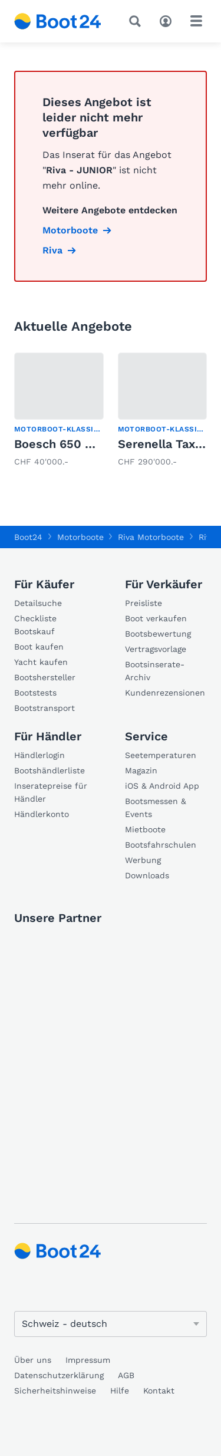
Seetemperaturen (160, 755)
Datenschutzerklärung (59, 1375)
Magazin (141, 770)
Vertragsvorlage (155, 649)
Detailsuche (38, 603)
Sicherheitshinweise (55, 1390)
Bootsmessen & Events (155, 807)
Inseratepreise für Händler (50, 792)
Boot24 (28, 537)
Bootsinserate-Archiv (154, 671)
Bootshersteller (44, 677)
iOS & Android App (162, 785)
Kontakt (158, 1390)
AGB (126, 1375)
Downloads (147, 875)
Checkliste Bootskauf (35, 625)
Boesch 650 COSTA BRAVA (89, 444)
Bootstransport (44, 708)
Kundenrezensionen (165, 692)
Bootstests (35, 692)
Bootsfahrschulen (160, 844)
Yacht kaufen (41, 662)
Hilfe (119, 1390)
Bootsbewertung (158, 633)
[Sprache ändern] (110, 1324)
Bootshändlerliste (49, 770)
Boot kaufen (39, 646)
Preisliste (143, 603)
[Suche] (137, 21)
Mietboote (145, 829)
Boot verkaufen (156, 618)
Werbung (143, 860)
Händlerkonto (41, 814)
